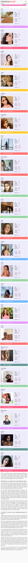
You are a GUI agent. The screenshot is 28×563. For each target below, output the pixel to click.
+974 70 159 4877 (8, 386)
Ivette (2, 452)
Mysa (2, 305)
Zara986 (3, 93)
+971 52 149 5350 (8, 111)
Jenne (2, 262)
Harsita (2, 30)
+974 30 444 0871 (8, 259)
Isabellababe (4, 114)
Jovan (2, 199)
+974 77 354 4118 (8, 407)
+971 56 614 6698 (8, 153)
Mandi (2, 51)
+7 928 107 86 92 (7, 90)
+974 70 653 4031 (8, 470)
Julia (2, 220)
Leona (2, 283)
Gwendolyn (3, 368)
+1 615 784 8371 (7, 174)
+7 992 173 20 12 (7, 322)
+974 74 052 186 (7, 343)
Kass (2, 136)
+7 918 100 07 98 (7, 26)
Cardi (2, 72)
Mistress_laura (4, 347)
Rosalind (3, 389)
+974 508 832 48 (7, 132)
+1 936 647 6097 (7, 69)
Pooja (2, 178)
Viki (2, 9)
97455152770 (6, 217)
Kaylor (2, 431)
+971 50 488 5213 (8, 428)
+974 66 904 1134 (8, 301)
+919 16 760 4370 (8, 196)
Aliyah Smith (4, 157)
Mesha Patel (3, 410)
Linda (2, 326)
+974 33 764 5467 (8, 449)
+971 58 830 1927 (8, 280)
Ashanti (2, 241)
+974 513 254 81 (7, 365)
